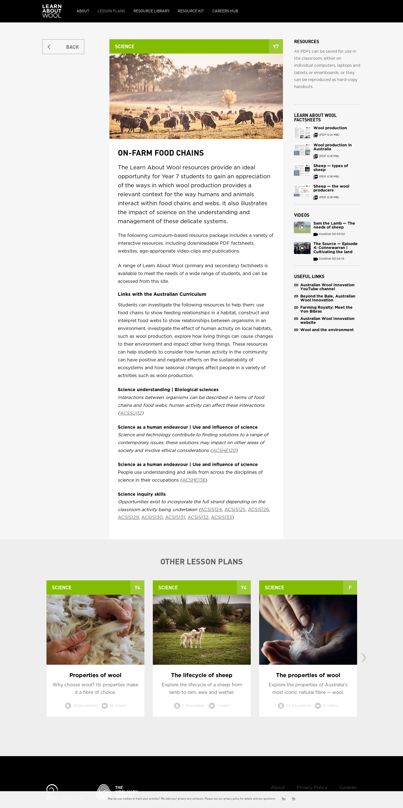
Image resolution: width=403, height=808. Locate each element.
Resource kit (191, 10)
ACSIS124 (211, 509)
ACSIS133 (221, 517)
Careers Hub (225, 10)
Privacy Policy (312, 788)
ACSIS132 (198, 517)
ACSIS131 (175, 517)
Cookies (348, 788)
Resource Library (151, 10)
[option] (95, 652)
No (293, 798)
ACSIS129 (128, 517)
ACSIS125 (234, 509)
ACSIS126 (258, 509)
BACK (72, 46)
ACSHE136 (193, 480)
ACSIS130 (152, 517)
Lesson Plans (111, 10)
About (83, 10)
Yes (283, 798)
